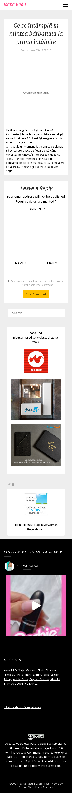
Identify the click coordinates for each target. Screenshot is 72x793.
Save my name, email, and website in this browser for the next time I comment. (38, 283)
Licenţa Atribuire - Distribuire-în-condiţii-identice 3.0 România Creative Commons (35, 748)
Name (20, 263)
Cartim (37, 675)
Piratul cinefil (23, 675)
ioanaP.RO (10, 670)
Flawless (9, 675)
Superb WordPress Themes (36, 787)
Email (51, 263)
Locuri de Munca (27, 683)
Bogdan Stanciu (39, 679)
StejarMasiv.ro (36, 529)
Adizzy (8, 679)
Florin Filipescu (23, 525)
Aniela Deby (20, 679)
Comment (36, 209)
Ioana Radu (15, 4)
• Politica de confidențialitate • (22, 707)
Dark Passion (51, 675)
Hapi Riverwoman (46, 525)
